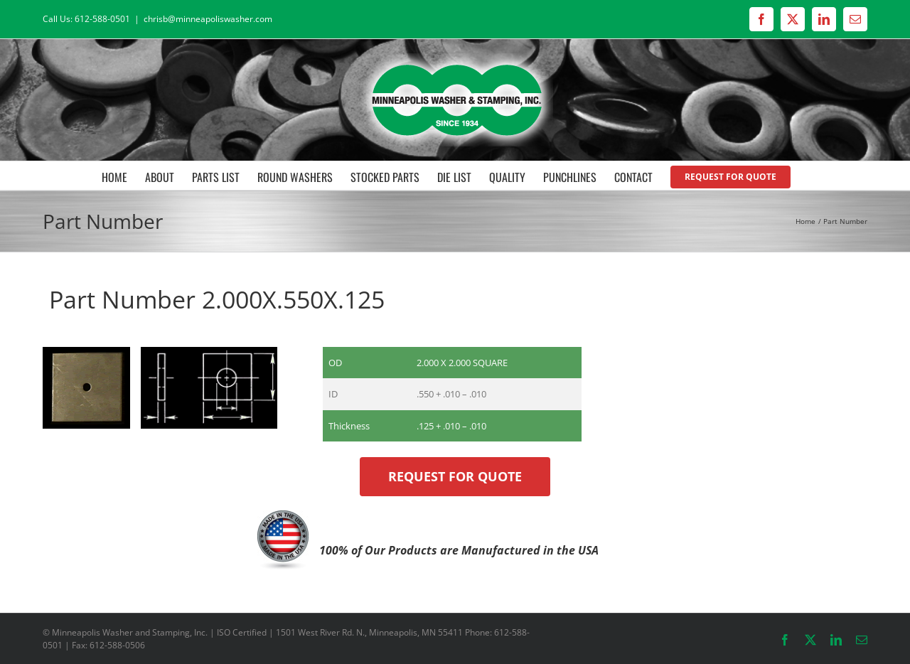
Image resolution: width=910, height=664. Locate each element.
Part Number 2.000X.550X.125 (214, 299)
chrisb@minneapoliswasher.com (208, 19)
